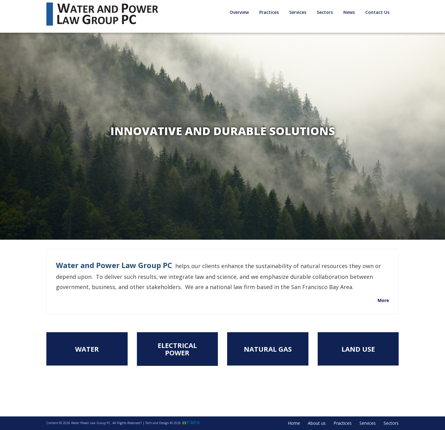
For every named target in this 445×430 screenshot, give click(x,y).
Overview (239, 12)
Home (294, 423)
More (383, 300)
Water (87, 349)
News (349, 12)
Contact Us (377, 12)
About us (317, 423)
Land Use (358, 349)
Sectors (325, 12)
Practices (269, 12)
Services (297, 12)
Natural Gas (268, 349)
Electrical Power (177, 349)
